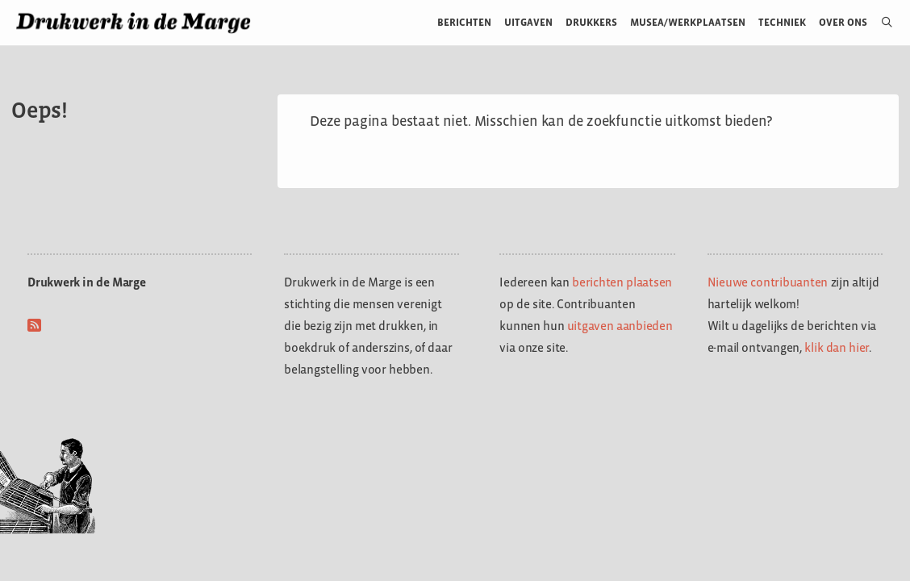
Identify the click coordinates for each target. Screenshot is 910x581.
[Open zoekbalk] (880, 22)
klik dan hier (836, 347)
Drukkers (591, 22)
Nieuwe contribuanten (768, 282)
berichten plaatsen (622, 282)
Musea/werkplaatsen (687, 22)
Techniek (782, 22)
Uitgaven (528, 22)
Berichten (464, 22)
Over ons (843, 22)
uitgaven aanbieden (620, 325)
